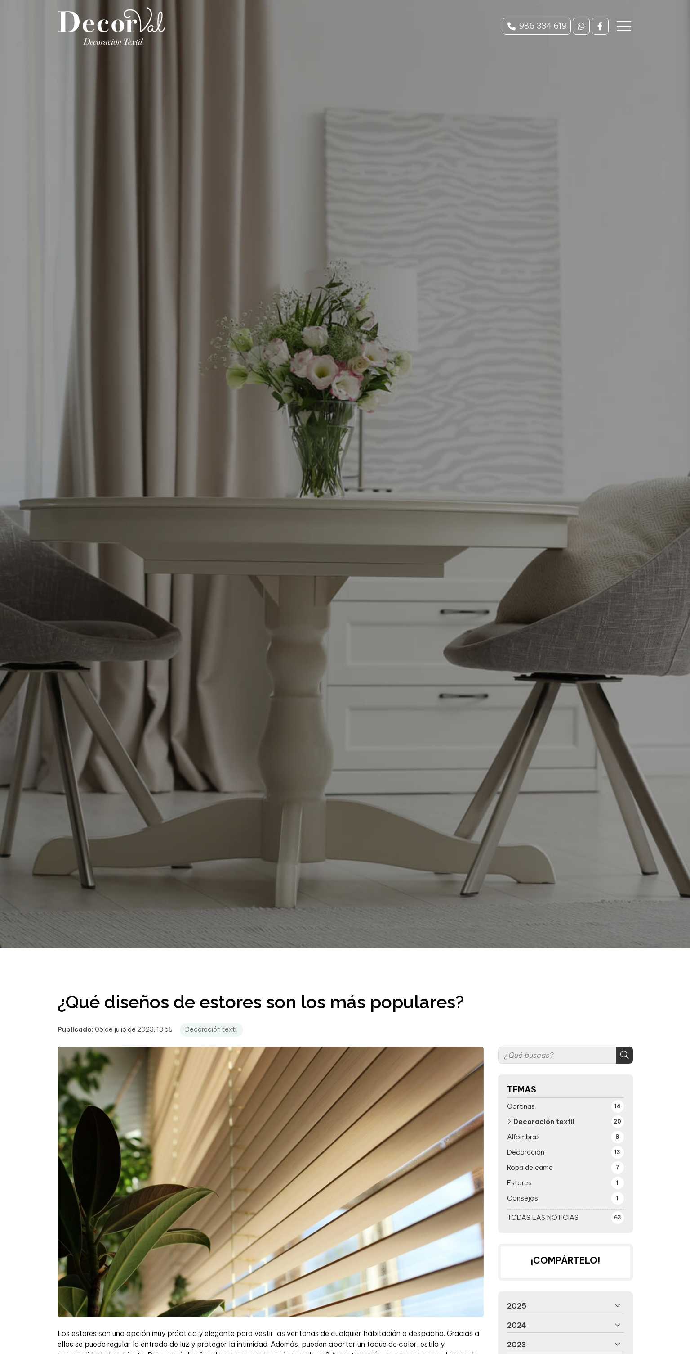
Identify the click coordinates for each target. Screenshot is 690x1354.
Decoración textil (211, 1029)
